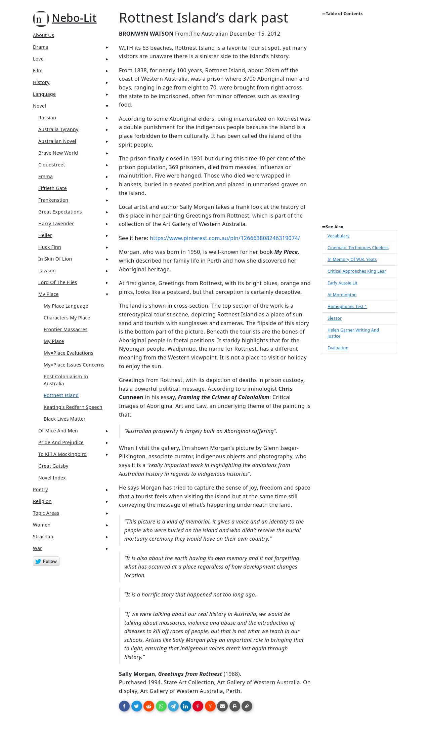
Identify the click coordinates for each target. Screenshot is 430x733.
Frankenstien (53, 200)
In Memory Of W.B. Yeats (352, 259)
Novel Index (52, 477)
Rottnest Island (61, 395)
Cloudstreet (51, 164)
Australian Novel (57, 141)
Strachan (43, 536)
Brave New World (58, 153)
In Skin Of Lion (55, 259)
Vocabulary (339, 236)
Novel (39, 106)
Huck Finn (49, 247)
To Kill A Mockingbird (62, 454)
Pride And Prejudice (61, 442)
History (41, 82)
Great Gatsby (53, 466)
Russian (47, 117)
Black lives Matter (65, 419)
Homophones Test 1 (347, 306)
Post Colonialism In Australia (66, 380)
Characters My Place (67, 317)
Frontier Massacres (65, 329)
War (37, 548)
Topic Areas (46, 513)
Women (42, 525)
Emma (45, 176)
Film (38, 70)
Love (38, 58)
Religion (42, 501)
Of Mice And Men (58, 430)
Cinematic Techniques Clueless (358, 247)
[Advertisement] (359, 123)
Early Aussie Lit (342, 283)
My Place (48, 294)
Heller (45, 235)
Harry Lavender (56, 223)
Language (44, 94)
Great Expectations (60, 211)
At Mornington (342, 295)
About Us (43, 35)
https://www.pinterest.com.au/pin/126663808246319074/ (225, 238)
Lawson (47, 270)
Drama (40, 47)
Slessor (335, 318)
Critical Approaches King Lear (357, 271)
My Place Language (66, 306)
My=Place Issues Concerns (74, 364)
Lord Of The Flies (57, 282)
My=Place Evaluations (68, 353)
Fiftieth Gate (52, 188)
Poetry (40, 489)
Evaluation (338, 348)
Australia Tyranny (58, 129)
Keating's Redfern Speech (73, 407)
